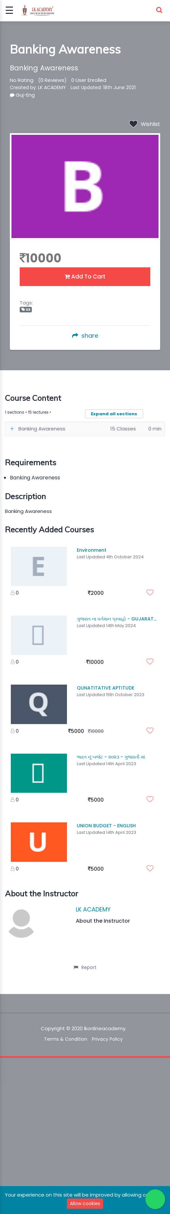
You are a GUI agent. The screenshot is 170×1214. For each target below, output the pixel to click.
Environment (91, 550)
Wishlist (144, 124)
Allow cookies (85, 1203)
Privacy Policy (107, 1039)
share (85, 335)
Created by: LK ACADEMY (38, 87)
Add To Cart (85, 276)
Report (85, 967)
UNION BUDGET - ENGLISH (106, 825)
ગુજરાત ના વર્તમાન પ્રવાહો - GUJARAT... (117, 619)
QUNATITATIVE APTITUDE (105, 688)
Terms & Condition (65, 1039)
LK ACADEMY (93, 909)
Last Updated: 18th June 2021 (103, 87)
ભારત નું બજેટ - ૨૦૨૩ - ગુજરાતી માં (111, 757)
